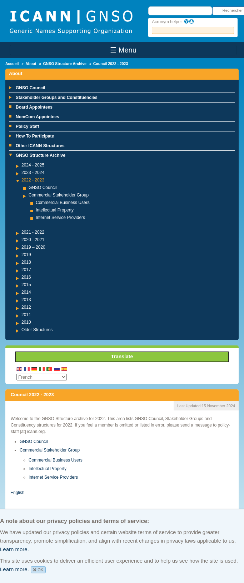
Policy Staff (27, 126)
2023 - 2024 (32, 172)
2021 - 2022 (32, 232)
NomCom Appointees (37, 116)
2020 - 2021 (32, 239)
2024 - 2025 (32, 165)
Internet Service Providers (60, 217)
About (30, 63)
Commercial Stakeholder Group (59, 195)
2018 (26, 262)
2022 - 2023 (32, 180)
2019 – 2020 (33, 247)
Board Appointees (34, 107)
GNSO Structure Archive (64, 63)
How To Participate (35, 136)
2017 (26, 269)
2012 (26, 307)
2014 (26, 292)
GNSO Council (30, 87)
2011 (26, 314)
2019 (26, 254)
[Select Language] (41, 377)
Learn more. (14, 549)
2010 (26, 322)
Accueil (12, 63)
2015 (26, 284)
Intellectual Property (55, 210)
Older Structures (37, 329)
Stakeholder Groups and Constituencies (57, 97)
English (17, 492)
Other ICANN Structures (40, 145)
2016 (26, 277)
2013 (26, 299)
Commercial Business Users (63, 202)
